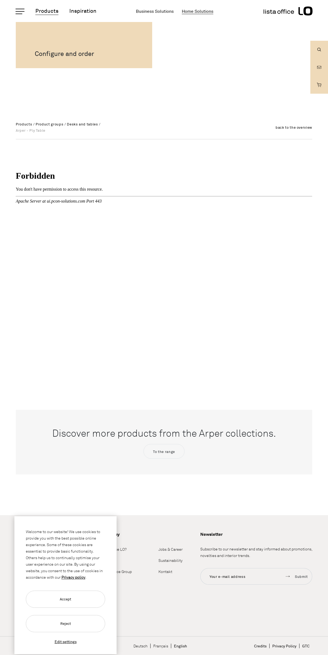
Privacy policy (73, 577)
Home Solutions (197, 11)
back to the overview (294, 127)
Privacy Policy (284, 646)
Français (160, 646)
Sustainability (170, 560)
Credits (260, 646)
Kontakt (165, 571)
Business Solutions (155, 11)
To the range (164, 451)
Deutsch (140, 646)
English (180, 646)
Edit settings (66, 641)
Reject (65, 623)
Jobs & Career (170, 549)
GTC (306, 646)
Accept (65, 599)
